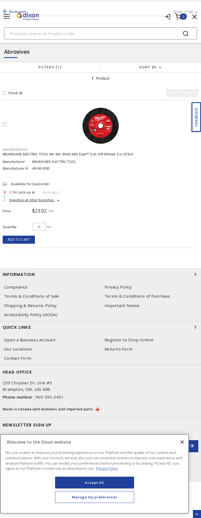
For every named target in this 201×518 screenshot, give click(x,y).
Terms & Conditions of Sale (31, 296)
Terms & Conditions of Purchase (137, 296)
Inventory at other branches (32, 200)
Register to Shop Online (129, 339)
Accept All (94, 482)
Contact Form (17, 358)
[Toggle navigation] (7, 16)
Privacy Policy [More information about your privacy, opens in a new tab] (107, 468)
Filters (50, 67)
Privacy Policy (118, 287)
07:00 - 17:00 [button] (183, 12)
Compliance (16, 287)
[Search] (100, 33)
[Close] (182, 442)
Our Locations (18, 349)
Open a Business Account (29, 339)
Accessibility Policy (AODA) (31, 314)
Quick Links (100, 327)
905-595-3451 (49, 397)
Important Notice (122, 305)
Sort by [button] (148, 67)
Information (100, 274)
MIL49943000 (15, 149)
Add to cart (19, 239)
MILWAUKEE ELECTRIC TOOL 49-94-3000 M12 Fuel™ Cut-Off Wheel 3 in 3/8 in (68, 154)
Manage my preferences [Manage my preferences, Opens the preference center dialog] (94, 497)
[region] (94, 474)
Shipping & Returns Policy (30, 305)
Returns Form (118, 349)
